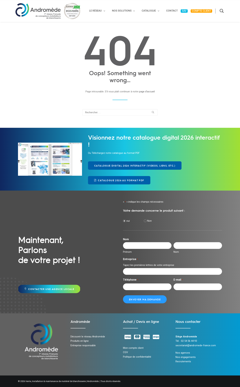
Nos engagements (186, 357)
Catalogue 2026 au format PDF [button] (119, 180)
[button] (153, 112)
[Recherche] (120, 112)
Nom (176, 251)
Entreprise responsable (83, 345)
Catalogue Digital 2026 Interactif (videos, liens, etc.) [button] (134, 165)
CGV (125, 352)
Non (149, 220)
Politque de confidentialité (137, 356)
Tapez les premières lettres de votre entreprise (148, 265)
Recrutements (183, 361)
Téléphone (130, 280)
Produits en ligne (79, 340)
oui (128, 220)
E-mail (178, 280)
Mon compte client (133, 347)
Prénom (127, 251)
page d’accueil (147, 91)
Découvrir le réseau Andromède (87, 336)
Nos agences (183, 352)
